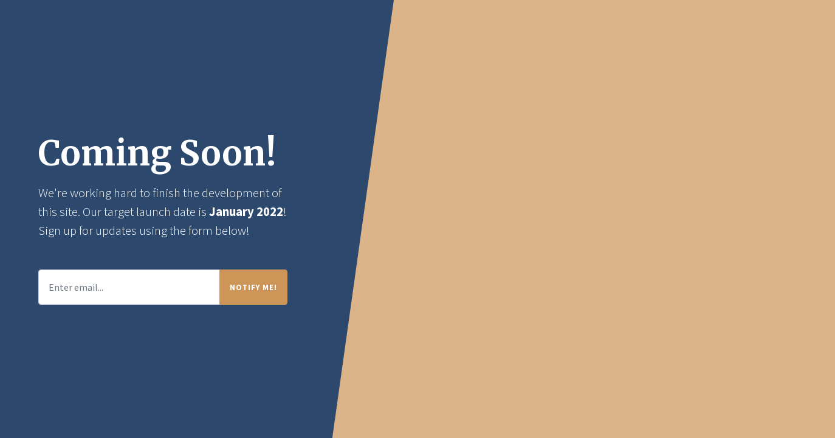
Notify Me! (253, 287)
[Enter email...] (129, 287)
